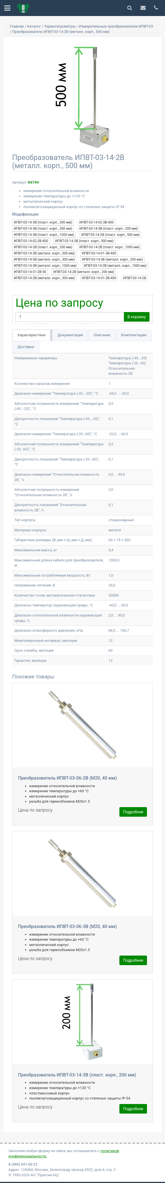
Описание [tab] (101, 335)
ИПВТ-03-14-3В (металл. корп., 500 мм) (44, 253)
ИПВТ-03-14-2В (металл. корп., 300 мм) (44, 278)
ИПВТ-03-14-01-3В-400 (99, 253)
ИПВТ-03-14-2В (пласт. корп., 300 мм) (84, 241)
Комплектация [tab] (133, 335)
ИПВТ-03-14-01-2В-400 (99, 278)
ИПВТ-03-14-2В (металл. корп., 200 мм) (83, 272)
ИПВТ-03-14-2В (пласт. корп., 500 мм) (110, 235)
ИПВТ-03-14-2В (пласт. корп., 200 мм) (43, 247)
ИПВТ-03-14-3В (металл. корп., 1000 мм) (45, 266)
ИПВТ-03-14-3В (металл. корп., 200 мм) (112, 259)
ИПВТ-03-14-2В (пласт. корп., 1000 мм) (109, 247)
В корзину (137, 317)
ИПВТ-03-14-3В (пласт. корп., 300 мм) (43, 222)
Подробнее (133, 812)
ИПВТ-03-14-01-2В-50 (30, 272)
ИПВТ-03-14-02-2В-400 (31, 241)
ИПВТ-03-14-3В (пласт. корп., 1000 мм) (44, 235)
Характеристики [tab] (31, 335)
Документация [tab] (70, 335)
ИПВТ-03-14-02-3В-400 (96, 222)
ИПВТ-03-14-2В (134, 278)
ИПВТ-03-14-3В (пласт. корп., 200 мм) (108, 229)
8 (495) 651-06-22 (22, 1164)
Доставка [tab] (25, 347)
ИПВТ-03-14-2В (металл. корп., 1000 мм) (115, 266)
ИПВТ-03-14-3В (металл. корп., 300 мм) (44, 259)
